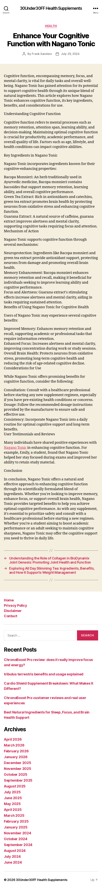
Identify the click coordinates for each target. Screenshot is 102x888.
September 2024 (18, 845)
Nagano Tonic (15, 447)
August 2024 (15, 851)
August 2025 (15, 786)
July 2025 (12, 792)
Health (51, 26)
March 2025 (14, 815)
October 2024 (15, 839)
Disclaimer (13, 611)
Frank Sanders (42, 54)
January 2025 (16, 827)
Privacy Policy (15, 605)
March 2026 (14, 745)
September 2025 (18, 780)
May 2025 (12, 804)
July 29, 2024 (70, 54)
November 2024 (17, 833)
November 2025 (17, 769)
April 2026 (13, 739)
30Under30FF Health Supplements (51, 8)
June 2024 (13, 862)
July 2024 (12, 856)
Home (9, 600)
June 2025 (13, 798)
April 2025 (13, 810)
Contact (10, 616)
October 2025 (15, 774)
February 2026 (16, 751)
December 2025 (17, 763)
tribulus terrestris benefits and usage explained (43, 674)
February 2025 (16, 821)
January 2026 (16, 757)
